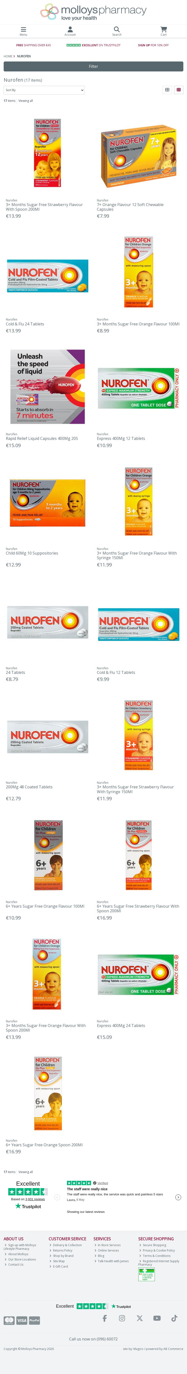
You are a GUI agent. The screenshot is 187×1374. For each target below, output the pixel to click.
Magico (138, 1349)
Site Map (57, 1261)
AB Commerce (173, 1349)
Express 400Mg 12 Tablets (121, 438)
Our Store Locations (20, 1259)
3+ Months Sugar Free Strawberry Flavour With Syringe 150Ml (135, 789)
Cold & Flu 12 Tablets (116, 672)
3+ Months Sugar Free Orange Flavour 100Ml (138, 324)
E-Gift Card (58, 1266)
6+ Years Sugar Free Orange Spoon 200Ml (44, 1145)
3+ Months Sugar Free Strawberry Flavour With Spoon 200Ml (44, 207)
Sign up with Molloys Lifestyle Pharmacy (20, 1247)
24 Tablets (15, 672)
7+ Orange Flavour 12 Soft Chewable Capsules (130, 207)
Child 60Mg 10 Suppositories (32, 553)
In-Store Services (107, 1245)
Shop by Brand (61, 1256)
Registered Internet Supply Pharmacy (158, 1263)
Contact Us (14, 1264)
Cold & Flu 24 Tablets (25, 324)
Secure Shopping (152, 1245)
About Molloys (16, 1254)
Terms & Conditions (154, 1256)
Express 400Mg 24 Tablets (121, 1025)
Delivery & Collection (65, 1245)
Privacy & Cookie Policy (157, 1250)
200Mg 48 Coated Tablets (29, 787)
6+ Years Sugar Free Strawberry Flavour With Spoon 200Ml (138, 908)
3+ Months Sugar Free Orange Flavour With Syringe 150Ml (137, 555)
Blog (99, 1256)
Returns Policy (60, 1250)
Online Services (106, 1250)
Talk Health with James (111, 1261)
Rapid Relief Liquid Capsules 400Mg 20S (42, 438)
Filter (93, 66)
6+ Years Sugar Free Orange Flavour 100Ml (45, 906)
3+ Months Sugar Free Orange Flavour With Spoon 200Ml (46, 1028)
